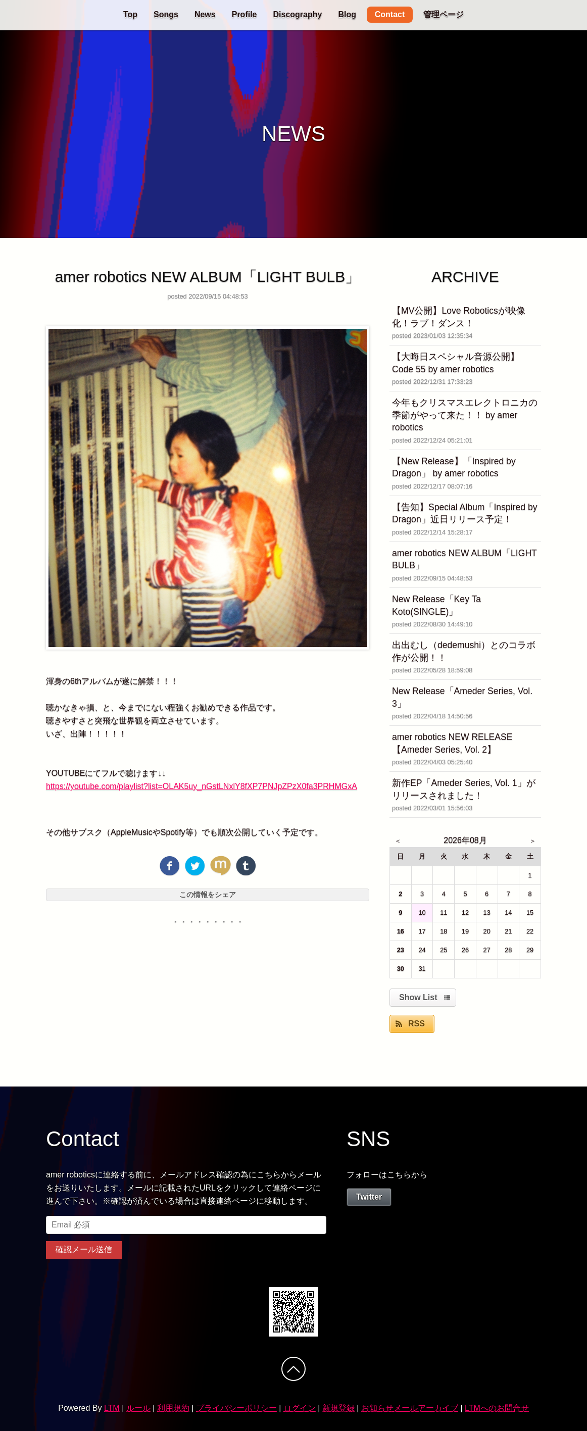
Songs (166, 14)
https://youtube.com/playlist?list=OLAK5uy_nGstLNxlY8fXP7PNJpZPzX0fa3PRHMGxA (201, 786)
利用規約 (173, 1408)
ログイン (299, 1408)
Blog (347, 14)
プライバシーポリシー (236, 1408)
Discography (297, 14)
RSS (416, 1023)
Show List (418, 997)
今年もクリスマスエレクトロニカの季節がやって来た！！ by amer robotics (464, 415)
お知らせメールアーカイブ (409, 1408)
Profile (244, 14)
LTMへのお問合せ (497, 1408)
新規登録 (338, 1408)
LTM (112, 1408)
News (205, 14)
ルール (138, 1408)
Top (130, 14)
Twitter (369, 1197)
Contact (390, 14)
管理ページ (443, 14)
